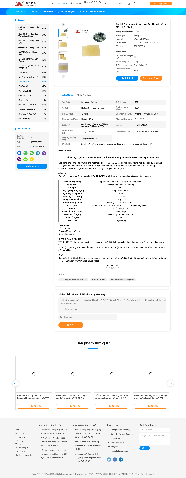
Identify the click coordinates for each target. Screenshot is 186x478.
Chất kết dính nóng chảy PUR (32, 28)
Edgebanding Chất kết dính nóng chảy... (32, 67)
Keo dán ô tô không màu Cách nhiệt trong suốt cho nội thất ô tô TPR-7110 (150, 398)
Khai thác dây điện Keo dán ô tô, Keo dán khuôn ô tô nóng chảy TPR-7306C (33, 398)
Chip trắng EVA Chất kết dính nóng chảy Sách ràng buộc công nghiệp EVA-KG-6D (88, 457)
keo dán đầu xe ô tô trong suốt (122, 280)
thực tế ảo (119, 3)
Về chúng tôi (20, 441)
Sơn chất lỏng (32, 118)
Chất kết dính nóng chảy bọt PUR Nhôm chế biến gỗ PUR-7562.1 (54, 431)
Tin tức (18, 444)
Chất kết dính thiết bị (32, 105)
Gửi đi (70, 325)
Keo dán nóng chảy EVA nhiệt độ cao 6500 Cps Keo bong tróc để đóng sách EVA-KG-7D (88, 433)
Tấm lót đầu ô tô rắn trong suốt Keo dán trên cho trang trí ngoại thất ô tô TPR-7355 (111, 398)
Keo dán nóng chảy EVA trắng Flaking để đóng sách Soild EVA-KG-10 (88, 445)
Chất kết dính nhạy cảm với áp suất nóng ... (32, 35)
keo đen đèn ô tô (98, 280)
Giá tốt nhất (127, 78)
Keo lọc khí (32, 100)
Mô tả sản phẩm (84, 95)
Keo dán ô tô (32, 81)
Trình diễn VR (21, 437)
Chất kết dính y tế (32, 95)
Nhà (17, 430)
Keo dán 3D (32, 72)
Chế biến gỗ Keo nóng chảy (32, 53)
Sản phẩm (20, 433)
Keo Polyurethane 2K (32, 109)
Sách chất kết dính (32, 91)
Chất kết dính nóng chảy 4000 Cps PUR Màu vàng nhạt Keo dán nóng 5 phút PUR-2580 (54, 441)
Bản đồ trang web (23, 448)
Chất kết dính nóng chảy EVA (32, 42)
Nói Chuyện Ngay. (161, 3)
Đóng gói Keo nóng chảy (32, 47)
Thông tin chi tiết (65, 95)
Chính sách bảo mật (24, 455)
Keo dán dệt (32, 86)
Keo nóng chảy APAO (32, 114)
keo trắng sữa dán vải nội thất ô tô (73, 280)
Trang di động (21, 451)
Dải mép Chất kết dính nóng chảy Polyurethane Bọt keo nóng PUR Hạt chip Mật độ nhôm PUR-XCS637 (54, 454)
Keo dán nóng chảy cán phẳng (32, 60)
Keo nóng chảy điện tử (32, 77)
